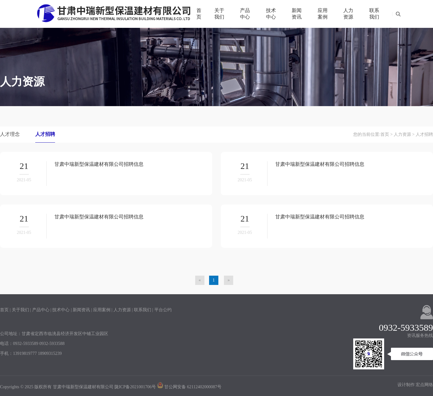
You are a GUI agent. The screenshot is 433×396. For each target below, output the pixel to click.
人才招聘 (45, 134)
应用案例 (323, 13)
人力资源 (348, 13)
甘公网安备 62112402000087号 (189, 387)
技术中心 (271, 13)
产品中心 (245, 13)
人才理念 (10, 134)
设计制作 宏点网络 (415, 384)
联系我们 (374, 13)
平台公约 (163, 310)
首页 (198, 13)
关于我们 (219, 13)
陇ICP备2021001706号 (135, 387)
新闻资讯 (297, 13)
